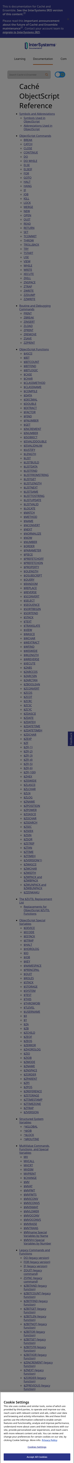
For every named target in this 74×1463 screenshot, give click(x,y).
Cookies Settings (37, 1451)
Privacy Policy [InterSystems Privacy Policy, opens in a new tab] (49, 1444)
